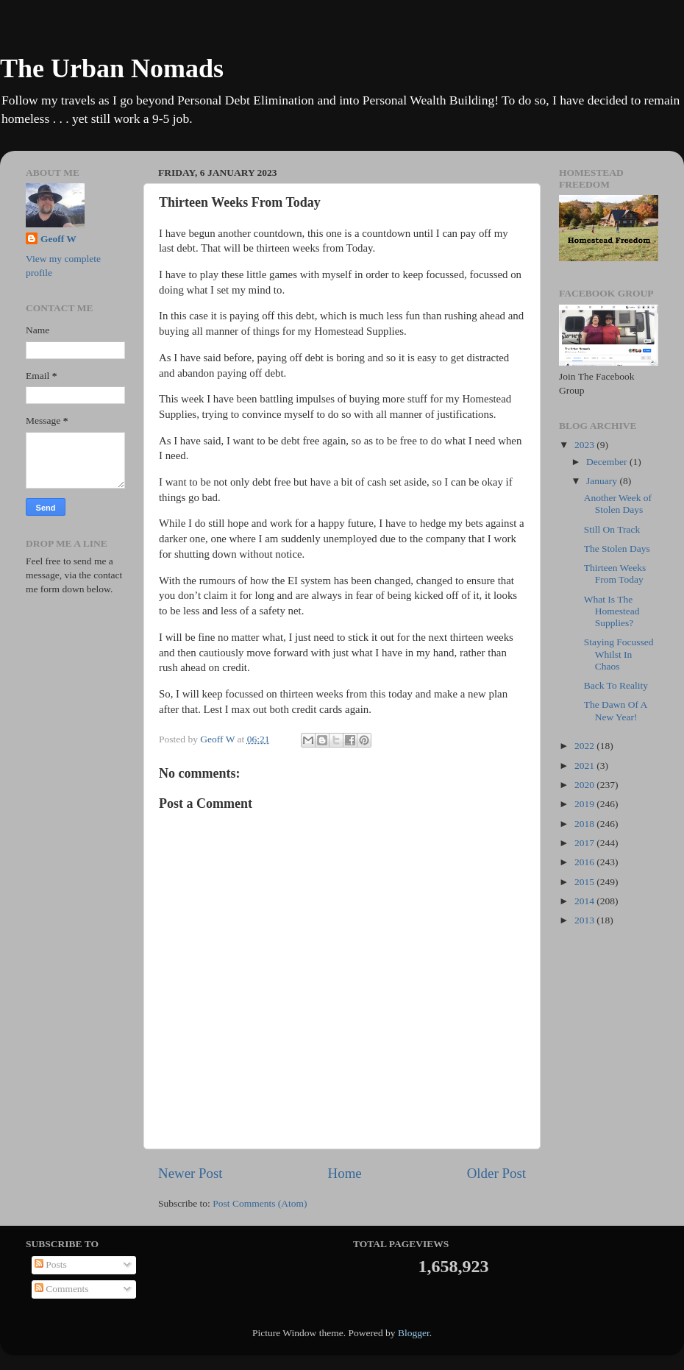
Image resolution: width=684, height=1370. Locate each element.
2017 (585, 842)
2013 (585, 920)
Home (345, 1173)
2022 (585, 745)
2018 (585, 823)
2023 (585, 444)
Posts (51, 1264)
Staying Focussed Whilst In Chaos (619, 653)
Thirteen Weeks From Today (615, 573)
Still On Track (612, 529)
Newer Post (190, 1173)
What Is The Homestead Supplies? (612, 611)
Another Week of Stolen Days (618, 503)
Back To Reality (616, 685)
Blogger (414, 1332)
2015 (585, 881)
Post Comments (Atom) (260, 1203)
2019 (585, 803)
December (608, 461)
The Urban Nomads (112, 68)
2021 (585, 765)
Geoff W (58, 238)
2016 (585, 861)
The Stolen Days (617, 548)
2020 (585, 784)
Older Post (496, 1173)
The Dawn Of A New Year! (615, 710)
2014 (585, 900)
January (602, 480)
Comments (62, 1288)
